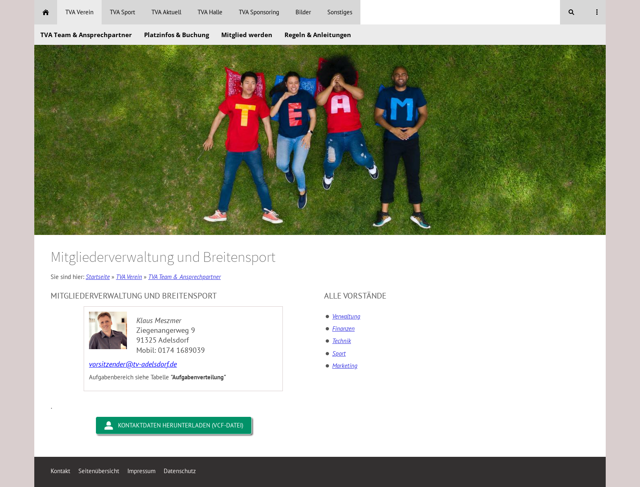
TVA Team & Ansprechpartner (184, 277)
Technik (341, 341)
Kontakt (60, 471)
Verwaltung (346, 316)
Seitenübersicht (98, 471)
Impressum (141, 471)
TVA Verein (129, 277)
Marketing (345, 366)
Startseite (98, 277)
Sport (339, 353)
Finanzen (343, 328)
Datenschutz (180, 471)
